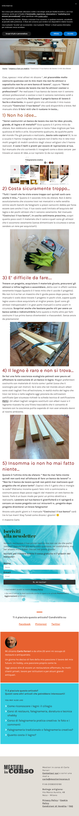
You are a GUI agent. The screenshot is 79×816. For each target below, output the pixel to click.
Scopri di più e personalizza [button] (16, 34)
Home (4, 68)
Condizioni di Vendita (54, 806)
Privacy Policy (37, 589)
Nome (7, 563)
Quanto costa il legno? (21, 735)
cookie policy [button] (42, 16)
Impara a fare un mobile (19, 68)
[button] (24, 624)
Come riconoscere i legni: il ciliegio (29, 706)
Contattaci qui (50, 773)
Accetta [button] (70, 34)
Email (7, 572)
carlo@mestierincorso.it (56, 779)
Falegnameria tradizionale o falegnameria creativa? (40, 729)
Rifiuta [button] (56, 34)
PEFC (5, 401)
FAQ (71, 806)
